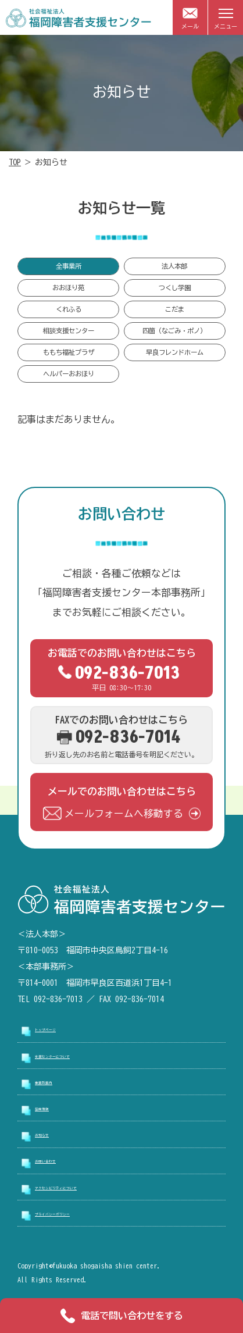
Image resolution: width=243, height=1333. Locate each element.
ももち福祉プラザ (68, 352)
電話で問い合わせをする (121, 1315)
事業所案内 (55, 1083)
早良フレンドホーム (175, 352)
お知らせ (51, 1136)
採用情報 (51, 1110)
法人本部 (174, 266)
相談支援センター (68, 330)
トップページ (59, 1031)
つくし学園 (175, 287)
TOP (15, 162)
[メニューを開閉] (225, 17)
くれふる (68, 309)
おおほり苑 (68, 287)
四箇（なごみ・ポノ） (174, 330)
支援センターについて (75, 1057)
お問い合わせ (59, 1162)
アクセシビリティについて (84, 1188)
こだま (174, 309)
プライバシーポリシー (75, 1214)
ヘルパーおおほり (68, 373)
